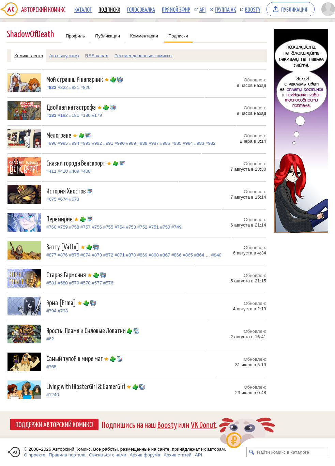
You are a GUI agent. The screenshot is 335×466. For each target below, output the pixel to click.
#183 (51, 115)
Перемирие (63, 218)
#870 (131, 255)
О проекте (34, 454)
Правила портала (67, 454)
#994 (74, 143)
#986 (165, 143)
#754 (120, 227)
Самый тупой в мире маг (78, 358)
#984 (188, 143)
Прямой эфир (176, 9)
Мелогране (62, 134)
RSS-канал (96, 55)
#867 (165, 255)
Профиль (75, 35)
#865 (188, 255)
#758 (74, 227)
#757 (85, 227)
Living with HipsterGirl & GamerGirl (89, 386)
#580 (63, 282)
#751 (154, 227)
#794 (51, 310)
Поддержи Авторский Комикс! (54, 424)
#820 (85, 87)
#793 (63, 310)
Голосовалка (141, 9)
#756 (97, 227)
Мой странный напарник (78, 79)
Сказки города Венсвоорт (79, 162)
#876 (63, 255)
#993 (85, 143)
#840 (216, 255)
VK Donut (203, 424)
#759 (63, 227)
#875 (74, 255)
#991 (108, 143)
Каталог (83, 9)
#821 (74, 87)
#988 (142, 143)
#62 (50, 338)
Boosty (252, 9)
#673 (74, 199)
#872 (108, 255)
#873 (97, 255)
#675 (51, 199)
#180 (85, 115)
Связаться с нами (107, 454)
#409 (74, 171)
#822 (63, 87)
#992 (97, 143)
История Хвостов (66, 190)
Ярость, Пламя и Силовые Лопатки (86, 330)
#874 (85, 255)
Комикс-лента (28, 55)
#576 (108, 282)
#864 (199, 255)
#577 (97, 282)
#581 (51, 282)
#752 (142, 227)
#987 (154, 143)
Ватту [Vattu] (66, 246)
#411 (51, 171)
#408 (85, 171)
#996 (51, 143)
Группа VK (225, 9)
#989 (131, 143)
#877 (51, 255)
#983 (199, 143)
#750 (165, 227)
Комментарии (144, 35)
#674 (63, 199)
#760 (51, 227)
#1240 (52, 394)
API (202, 9)
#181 (74, 115)
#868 (154, 255)
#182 (63, 115)
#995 (63, 143)
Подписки (109, 9)
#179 (97, 115)
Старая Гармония (69, 274)
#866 (176, 255)
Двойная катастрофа (74, 107)
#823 (51, 87)
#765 (51, 366)
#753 (131, 227)
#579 (74, 282)
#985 (176, 143)
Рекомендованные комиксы (143, 55)
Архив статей (178, 454)
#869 (142, 255)
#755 (108, 227)
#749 (176, 227)
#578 (85, 282)
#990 (120, 143)
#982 (210, 143)
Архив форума (145, 454)
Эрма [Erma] (64, 302)
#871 (120, 255)
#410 (63, 171)
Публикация (294, 9)
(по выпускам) (64, 55)
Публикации (107, 35)
